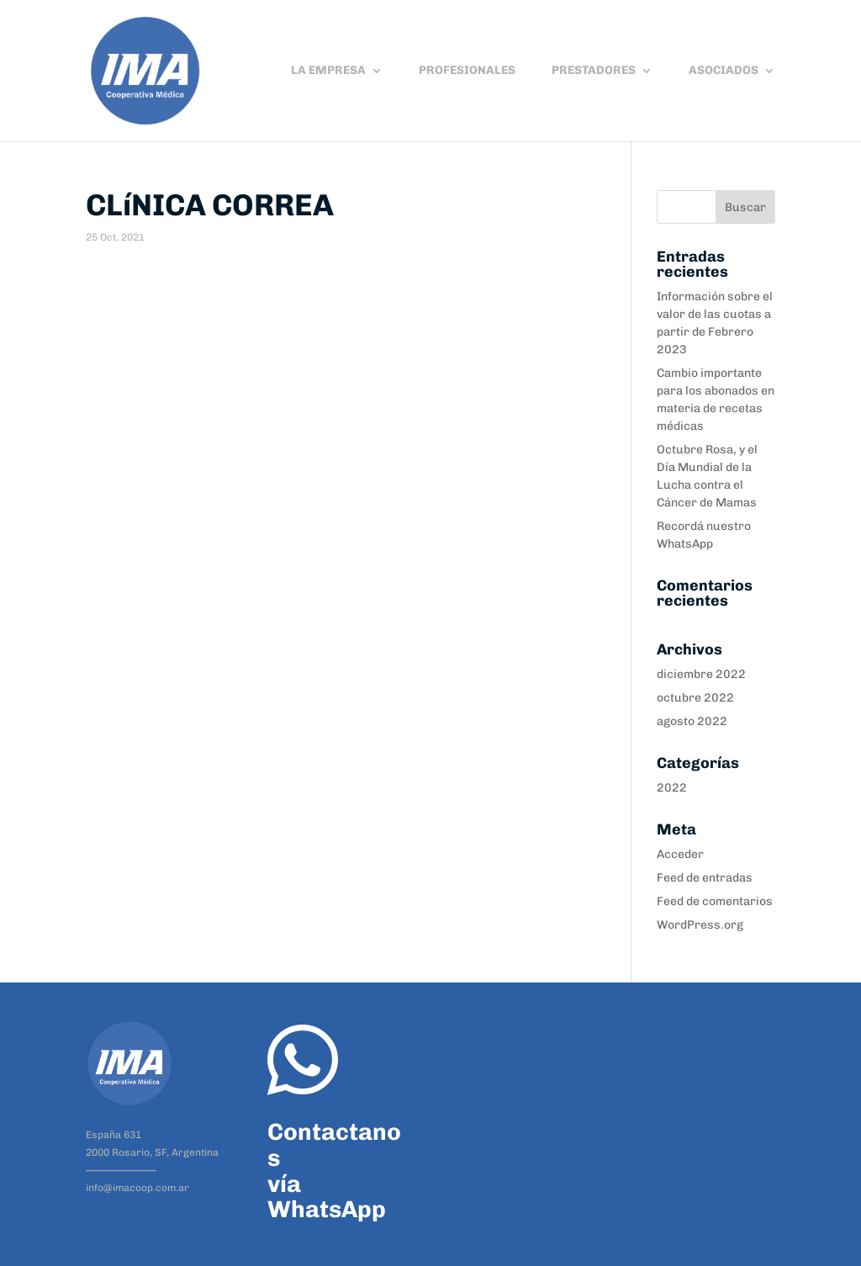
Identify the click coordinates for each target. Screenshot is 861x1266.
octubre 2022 (695, 698)
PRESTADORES (594, 71)
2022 (672, 788)
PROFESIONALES (467, 71)
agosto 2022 (692, 721)
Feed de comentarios (715, 901)
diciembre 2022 (701, 674)
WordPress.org (700, 925)
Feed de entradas (705, 878)
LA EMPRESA (328, 71)
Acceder (680, 854)
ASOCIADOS (723, 71)
